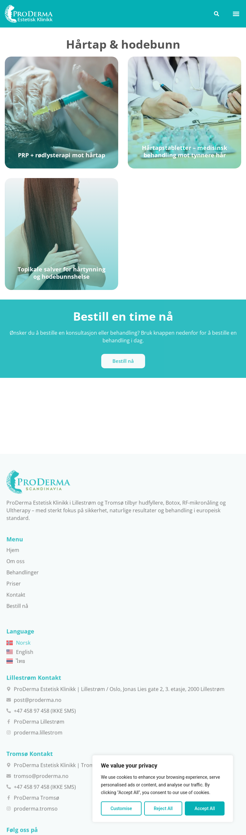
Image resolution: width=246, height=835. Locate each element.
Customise (121, 808)
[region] (162, 788)
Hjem (12, 754)
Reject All (163, 808)
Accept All (204, 808)
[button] (236, 13)
